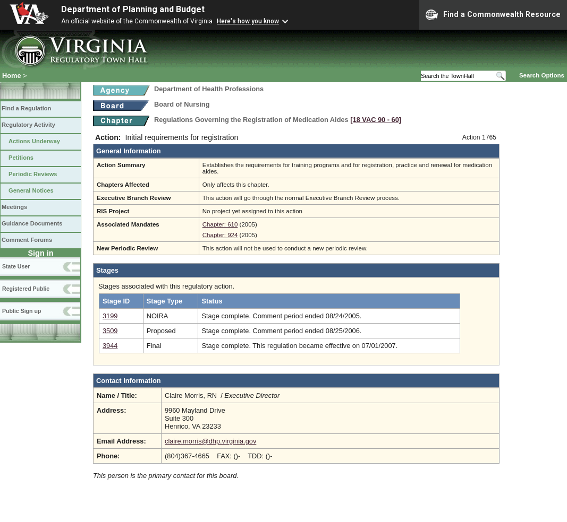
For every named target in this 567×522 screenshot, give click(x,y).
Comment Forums (27, 240)
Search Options (541, 75)
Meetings (14, 207)
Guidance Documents (32, 223)
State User (16, 266)
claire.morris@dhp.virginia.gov (210, 441)
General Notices (31, 190)
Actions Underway (34, 141)
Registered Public (25, 288)
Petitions (21, 157)
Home (11, 76)
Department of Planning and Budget (133, 9)
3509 (110, 331)
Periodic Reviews (33, 174)
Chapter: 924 (220, 235)
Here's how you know (248, 21)
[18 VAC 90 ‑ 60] (375, 120)
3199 (110, 316)
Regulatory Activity (28, 124)
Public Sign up (21, 311)
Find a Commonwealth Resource (493, 15)
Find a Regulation (26, 108)
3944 (110, 346)
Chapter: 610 (220, 224)
